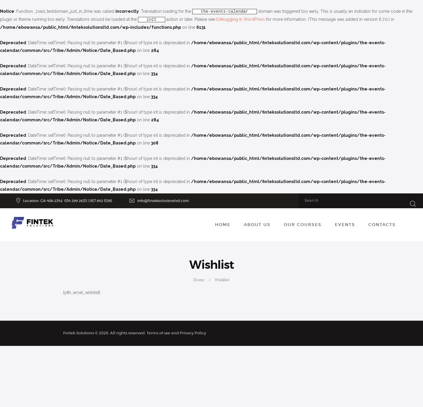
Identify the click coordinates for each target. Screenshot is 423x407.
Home (199, 279)
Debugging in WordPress (240, 19)
